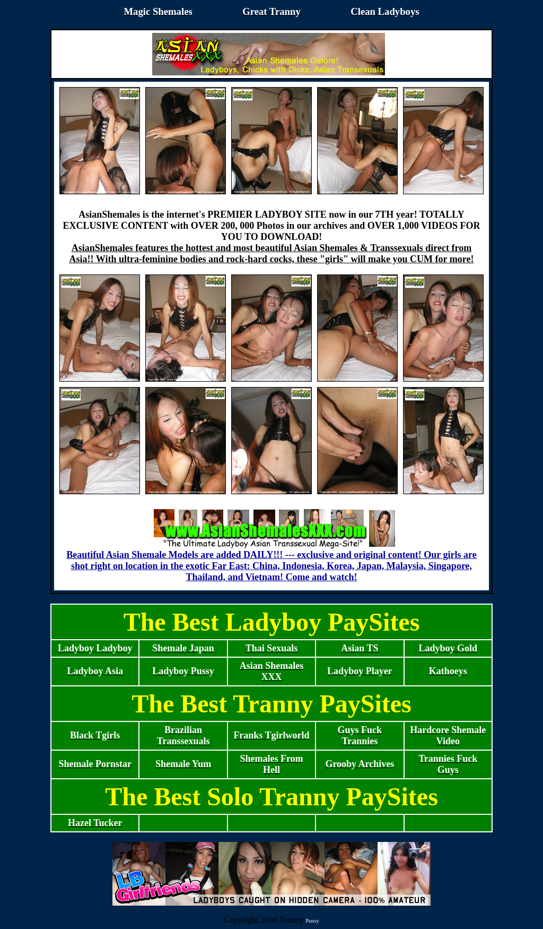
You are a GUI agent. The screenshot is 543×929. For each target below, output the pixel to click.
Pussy (312, 920)
